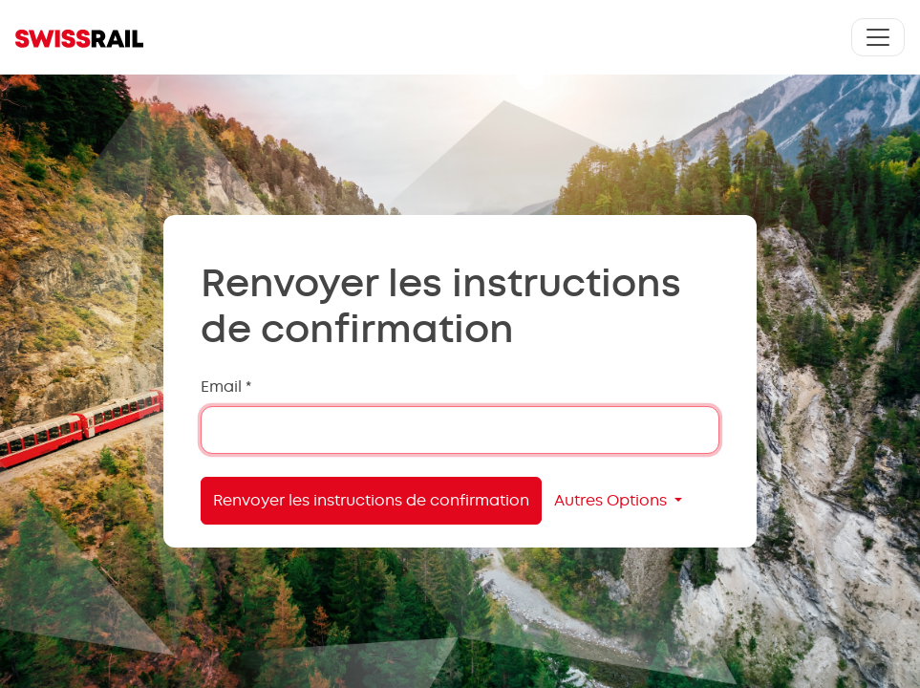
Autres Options (612, 500)
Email (226, 386)
